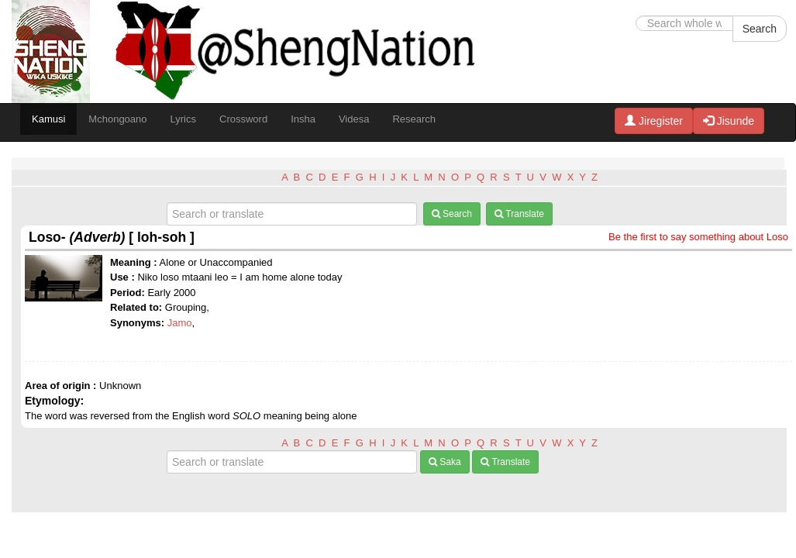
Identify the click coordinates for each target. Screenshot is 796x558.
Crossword (243, 119)
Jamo (179, 323)
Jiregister (654, 121)
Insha (303, 119)
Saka (445, 461)
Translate (519, 213)
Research (414, 119)
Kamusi (48, 119)
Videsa (354, 119)
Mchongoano (117, 119)
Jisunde (728, 121)
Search (760, 28)
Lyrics (183, 119)
